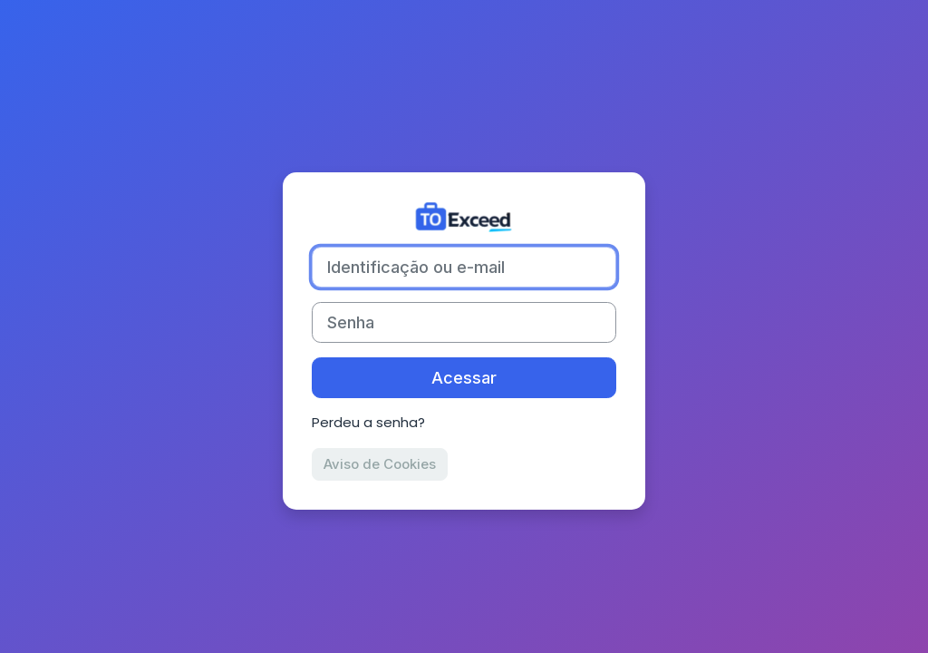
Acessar (464, 377)
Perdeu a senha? (368, 422)
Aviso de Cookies (380, 464)
